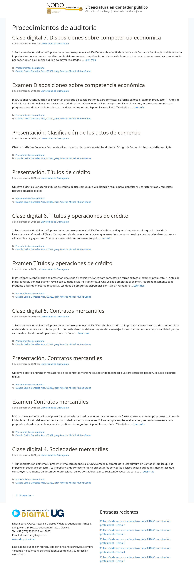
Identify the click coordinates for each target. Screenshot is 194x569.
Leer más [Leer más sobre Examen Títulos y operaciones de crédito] (138, 285)
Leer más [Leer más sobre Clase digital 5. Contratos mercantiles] (83, 333)
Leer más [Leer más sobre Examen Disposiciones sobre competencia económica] (138, 107)
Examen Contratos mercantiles (50, 401)
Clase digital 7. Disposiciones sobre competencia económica (86, 37)
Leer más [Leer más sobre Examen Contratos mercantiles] (138, 424)
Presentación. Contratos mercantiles (57, 358)
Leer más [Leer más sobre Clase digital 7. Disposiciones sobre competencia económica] (90, 60)
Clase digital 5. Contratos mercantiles (58, 310)
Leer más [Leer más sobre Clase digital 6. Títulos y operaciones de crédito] (106, 238)
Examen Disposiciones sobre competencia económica (78, 85)
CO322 (49, 71)
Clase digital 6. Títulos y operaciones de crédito (70, 215)
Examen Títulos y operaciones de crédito (62, 263)
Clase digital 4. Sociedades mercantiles (60, 449)
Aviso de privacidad (23, 539)
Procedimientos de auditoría (30, 67)
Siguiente (26, 495)
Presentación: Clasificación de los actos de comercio (76, 132)
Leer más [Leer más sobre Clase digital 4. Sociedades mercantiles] (148, 471)
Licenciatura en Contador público (116, 7)
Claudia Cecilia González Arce (30, 71)
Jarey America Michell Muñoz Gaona (72, 71)
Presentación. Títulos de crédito (51, 172)
